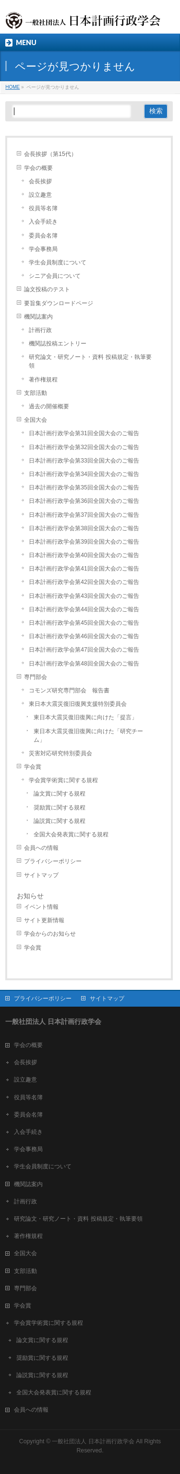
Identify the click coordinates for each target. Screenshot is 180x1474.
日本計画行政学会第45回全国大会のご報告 (84, 622)
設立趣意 (40, 194)
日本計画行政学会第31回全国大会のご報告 (84, 433)
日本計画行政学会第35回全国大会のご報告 (84, 487)
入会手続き (43, 221)
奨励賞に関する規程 (59, 807)
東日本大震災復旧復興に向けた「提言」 (85, 717)
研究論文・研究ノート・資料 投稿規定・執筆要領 (90, 361)
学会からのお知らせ (50, 933)
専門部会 (35, 677)
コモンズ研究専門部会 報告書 (69, 690)
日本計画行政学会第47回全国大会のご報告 (84, 649)
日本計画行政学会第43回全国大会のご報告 (84, 596)
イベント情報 (41, 906)
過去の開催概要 (49, 406)
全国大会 (35, 419)
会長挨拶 (40, 181)
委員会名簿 (43, 235)
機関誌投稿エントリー (57, 343)
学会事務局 (43, 249)
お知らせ (30, 896)
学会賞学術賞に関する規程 (63, 780)
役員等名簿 (43, 208)
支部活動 (35, 393)
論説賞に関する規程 (59, 821)
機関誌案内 (38, 316)
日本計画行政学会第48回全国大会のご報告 (84, 663)
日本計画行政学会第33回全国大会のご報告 (84, 460)
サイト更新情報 (44, 920)
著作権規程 (43, 379)
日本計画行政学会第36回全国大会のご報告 (84, 501)
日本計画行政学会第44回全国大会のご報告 (84, 609)
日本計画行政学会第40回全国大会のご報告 (84, 555)
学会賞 (32, 766)
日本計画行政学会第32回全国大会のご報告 (84, 447)
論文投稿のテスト (47, 289)
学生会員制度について (57, 262)
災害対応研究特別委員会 (60, 753)
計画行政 (40, 330)
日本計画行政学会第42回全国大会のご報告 (84, 582)
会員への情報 (41, 847)
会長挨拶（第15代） (50, 154)
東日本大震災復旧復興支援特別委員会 (78, 704)
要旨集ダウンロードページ (58, 303)
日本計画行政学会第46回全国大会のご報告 (84, 636)
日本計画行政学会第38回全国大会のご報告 (84, 528)
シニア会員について (55, 276)
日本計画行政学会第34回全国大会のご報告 (84, 474)
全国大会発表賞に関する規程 (71, 834)
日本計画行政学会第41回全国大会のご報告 (84, 568)
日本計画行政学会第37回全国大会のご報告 (84, 514)
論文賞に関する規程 (59, 793)
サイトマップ (41, 875)
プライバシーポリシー (53, 861)
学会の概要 (38, 168)
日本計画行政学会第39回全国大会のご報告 (84, 541)
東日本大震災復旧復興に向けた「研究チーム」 (88, 735)
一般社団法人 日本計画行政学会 (93, 1441)
